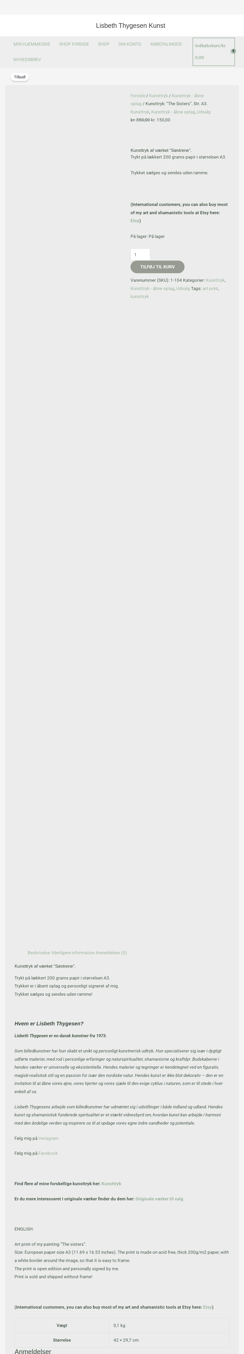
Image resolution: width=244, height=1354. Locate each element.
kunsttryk (140, 296)
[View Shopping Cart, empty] (214, 52)
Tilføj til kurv (157, 266)
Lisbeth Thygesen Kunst (130, 25)
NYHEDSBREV (27, 59)
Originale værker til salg (159, 550)
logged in (60, 769)
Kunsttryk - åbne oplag (173, 111)
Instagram (49, 490)
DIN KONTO (129, 44)
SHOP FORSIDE (74, 44)
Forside (138, 95)
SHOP (104, 44)
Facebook (48, 505)
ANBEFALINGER (165, 44)
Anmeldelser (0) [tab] (111, 304)
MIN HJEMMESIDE (31, 44)
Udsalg (204, 111)
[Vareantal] (140, 254)
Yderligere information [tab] (73, 304)
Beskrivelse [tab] (39, 304)
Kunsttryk (158, 95)
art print (210, 288)
